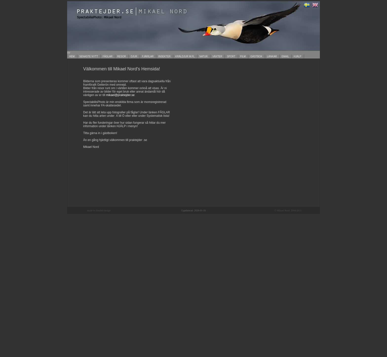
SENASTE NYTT (88, 56)
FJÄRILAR (148, 56)
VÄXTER (217, 56)
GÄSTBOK (256, 56)
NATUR (203, 56)
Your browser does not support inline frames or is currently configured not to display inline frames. (193, 133)
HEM (72, 56)
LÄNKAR (272, 56)
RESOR (121, 56)
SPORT (231, 56)
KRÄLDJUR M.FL (184, 56)
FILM (243, 56)
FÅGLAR (108, 56)
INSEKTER (164, 56)
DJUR (134, 56)
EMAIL (285, 56)
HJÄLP (297, 56)
